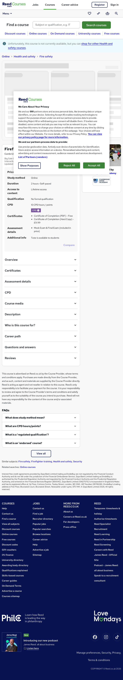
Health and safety (24, 56)
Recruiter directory (43, 518)
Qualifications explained (15, 570)
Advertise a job (41, 549)
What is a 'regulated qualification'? (27, 434)
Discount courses (15, 33)
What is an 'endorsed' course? (23, 443)
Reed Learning (102, 534)
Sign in (115, 4)
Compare (69, 245)
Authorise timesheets (105, 518)
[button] (38, 210)
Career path (41, 336)
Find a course (18, 24)
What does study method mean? (25, 417)
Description (41, 314)
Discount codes (10, 544)
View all (41, 453)
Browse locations (42, 534)
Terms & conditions (99, 660)
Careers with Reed (104, 549)
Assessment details (41, 281)
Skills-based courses (13, 575)
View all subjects (11, 523)
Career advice (70, 4)
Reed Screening (102, 544)
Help (4, 508)
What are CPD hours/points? (23, 426)
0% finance (7, 554)
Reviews (41, 358)
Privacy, (116, 652)
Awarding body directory (15, 565)
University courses (89, 33)
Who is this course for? (41, 325)
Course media (41, 303)
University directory (12, 560)
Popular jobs (39, 523)
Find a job (38, 513)
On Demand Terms (11, 585)
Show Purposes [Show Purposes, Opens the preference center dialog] (29, 165)
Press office (69, 527)
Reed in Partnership (104, 539)
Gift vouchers (9, 549)
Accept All (94, 165)
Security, (107, 652)
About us (68, 511)
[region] (61, 132)
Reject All (69, 165)
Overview (41, 260)
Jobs (35, 4)
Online (6, 56)
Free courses (111, 33)
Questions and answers (41, 347)
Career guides (9, 580)
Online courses (38, 33)
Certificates (41, 271)
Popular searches (42, 529)
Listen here (33, 648)
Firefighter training (41, 461)
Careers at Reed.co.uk (75, 516)
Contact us (7, 513)
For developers (71, 521)
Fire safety (46, 56)
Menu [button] (7, 13)
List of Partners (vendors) (32, 156)
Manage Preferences (88, 652)
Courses (50, 4)
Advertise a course (12, 590)
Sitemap (37, 554)
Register (99, 4)
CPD (41, 292)
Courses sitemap (11, 596)
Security (77, 461)
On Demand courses (62, 33)
